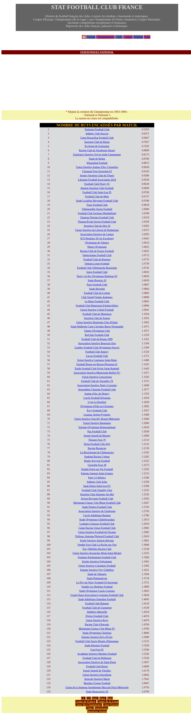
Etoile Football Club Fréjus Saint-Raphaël (97, 368)
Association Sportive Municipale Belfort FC (97, 372)
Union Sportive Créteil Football (97, 309)
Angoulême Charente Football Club (97, 389)
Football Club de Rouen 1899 (97, 339)
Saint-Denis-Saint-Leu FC (97, 486)
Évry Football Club (97, 410)
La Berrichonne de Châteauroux (97, 452)
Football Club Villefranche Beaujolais (97, 267)
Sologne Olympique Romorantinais (97, 427)
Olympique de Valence (97, 242)
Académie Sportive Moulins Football (97, 653)
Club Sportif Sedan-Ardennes (97, 297)
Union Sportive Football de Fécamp (97, 532)
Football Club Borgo (97, 666)
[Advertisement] (97, 81)
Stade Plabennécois (97, 578)
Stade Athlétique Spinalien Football (97, 599)
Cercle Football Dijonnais (97, 397)
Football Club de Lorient (97, 293)
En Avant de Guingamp (97, 146)
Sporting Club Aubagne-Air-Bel (97, 494)
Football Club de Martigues (97, 313)
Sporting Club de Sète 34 (97, 225)
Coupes (128, 36)
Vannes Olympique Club (97, 330)
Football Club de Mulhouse (97, 658)
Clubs (119, 36)
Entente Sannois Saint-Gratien (97, 473)
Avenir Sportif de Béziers (97, 435)
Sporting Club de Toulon (97, 318)
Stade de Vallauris (96, 574)
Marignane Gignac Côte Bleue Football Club (97, 502)
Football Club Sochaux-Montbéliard (97, 213)
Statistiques (101, 708)
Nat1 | (95, 698)
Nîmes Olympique (97, 246)
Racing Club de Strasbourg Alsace (97, 150)
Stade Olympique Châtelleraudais (97, 519)
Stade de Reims (97, 158)
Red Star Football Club (97, 334)
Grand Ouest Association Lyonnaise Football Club (96, 595)
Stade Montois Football (97, 645)
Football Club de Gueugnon (97, 607)
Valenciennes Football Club (96, 255)
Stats (147, 36)
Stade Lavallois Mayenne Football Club (97, 200)
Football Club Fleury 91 (97, 183)
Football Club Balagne (97, 603)
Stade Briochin (97, 288)
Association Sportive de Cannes (97, 234)
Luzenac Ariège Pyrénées (97, 414)
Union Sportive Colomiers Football (96, 565)
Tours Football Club (97, 204)
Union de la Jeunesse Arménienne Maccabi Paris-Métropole (96, 687)
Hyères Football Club (97, 616)
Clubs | (90, 708)
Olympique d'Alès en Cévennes (96, 406)
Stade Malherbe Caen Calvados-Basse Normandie (97, 326)
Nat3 (110, 698)
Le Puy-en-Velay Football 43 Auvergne (97, 582)
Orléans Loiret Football (97, 263)
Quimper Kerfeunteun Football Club (97, 557)
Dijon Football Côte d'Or (97, 444)
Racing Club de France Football (97, 251)
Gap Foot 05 (97, 649)
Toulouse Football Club (97, 129)
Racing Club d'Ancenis (97, 624)
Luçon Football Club (97, 355)
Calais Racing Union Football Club (96, 527)
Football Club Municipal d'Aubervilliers (97, 305)
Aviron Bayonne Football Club (97, 498)
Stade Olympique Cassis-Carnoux (97, 590)
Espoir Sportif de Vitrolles (97, 670)
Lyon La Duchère (97, 402)
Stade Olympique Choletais (97, 632)
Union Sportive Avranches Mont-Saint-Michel (97, 553)
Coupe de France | (85, 701)
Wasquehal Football (97, 162)
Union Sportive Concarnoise (97, 376)
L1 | (83, 698)
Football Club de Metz (97, 196)
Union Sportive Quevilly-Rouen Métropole (97, 418)
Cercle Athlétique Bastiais (97, 515)
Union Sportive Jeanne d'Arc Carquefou (97, 167)
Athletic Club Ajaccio (96, 133)
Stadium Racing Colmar (97, 456)
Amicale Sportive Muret (97, 679)
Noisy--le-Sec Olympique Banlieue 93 (97, 276)
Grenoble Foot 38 (97, 465)
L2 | (88, 698)
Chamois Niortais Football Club (97, 217)
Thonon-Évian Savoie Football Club (97, 221)
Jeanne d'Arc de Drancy (96, 393)
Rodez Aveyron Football (97, 460)
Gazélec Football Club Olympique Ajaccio (96, 347)
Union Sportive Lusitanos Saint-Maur (97, 360)
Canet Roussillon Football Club (97, 137)
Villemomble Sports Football (97, 209)
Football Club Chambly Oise (97, 490)
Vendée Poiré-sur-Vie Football (97, 469)
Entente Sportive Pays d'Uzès (96, 637)
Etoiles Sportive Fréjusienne (97, 561)
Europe (91, 36)
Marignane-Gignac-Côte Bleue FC (97, 628)
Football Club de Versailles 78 (97, 381)
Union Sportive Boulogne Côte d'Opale (97, 322)
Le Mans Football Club (97, 301)
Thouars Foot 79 (97, 439)
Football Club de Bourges (97, 259)
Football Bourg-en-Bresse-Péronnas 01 (96, 364)
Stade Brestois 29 (97, 280)
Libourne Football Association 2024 (97, 179)
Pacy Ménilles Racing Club (97, 548)
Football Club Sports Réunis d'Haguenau (96, 641)
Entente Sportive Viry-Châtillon (97, 569)
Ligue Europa (111, 704)
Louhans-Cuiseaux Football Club (96, 523)
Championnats (105, 36)
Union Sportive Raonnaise (97, 423)
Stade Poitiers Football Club (97, 506)
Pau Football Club (97, 431)
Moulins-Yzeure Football (97, 683)
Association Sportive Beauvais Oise (97, 343)
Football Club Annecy (96, 351)
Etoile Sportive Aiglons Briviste (97, 540)
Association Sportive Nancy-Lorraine (97, 385)
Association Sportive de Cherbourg (96, 511)
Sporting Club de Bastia (97, 141)
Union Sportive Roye (97, 620)
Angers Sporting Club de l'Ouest (97, 175)
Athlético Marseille (97, 611)
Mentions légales (97, 711)
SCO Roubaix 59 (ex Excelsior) (97, 238)
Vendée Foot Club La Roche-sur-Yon (96, 544)
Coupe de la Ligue (108, 701)
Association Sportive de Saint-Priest (97, 662)
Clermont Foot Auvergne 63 (97, 171)
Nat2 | (102, 698)
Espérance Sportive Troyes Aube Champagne (97, 154)
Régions (138, 36)
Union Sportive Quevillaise (97, 674)
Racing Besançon (97, 448)
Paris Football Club (97, 284)
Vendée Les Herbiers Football (97, 586)
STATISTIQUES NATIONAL (97, 52)
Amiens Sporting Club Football (96, 188)
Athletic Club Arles (97, 481)
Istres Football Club (97, 272)
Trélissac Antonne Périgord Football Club (97, 536)
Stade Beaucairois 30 (97, 691)
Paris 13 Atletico (97, 477)
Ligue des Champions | (88, 704)
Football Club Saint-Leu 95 (97, 192)
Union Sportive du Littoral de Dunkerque (97, 230)
